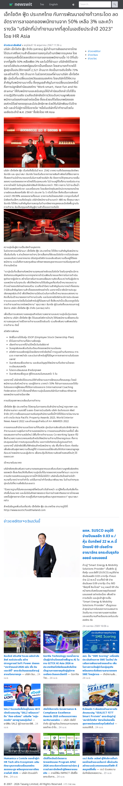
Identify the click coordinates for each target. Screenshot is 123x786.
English (53, 4)
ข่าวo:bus (93, 55)
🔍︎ (114, 4)
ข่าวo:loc (92, 58)
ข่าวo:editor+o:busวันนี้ (22, 521)
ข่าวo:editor (94, 51)
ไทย (42, 4)
